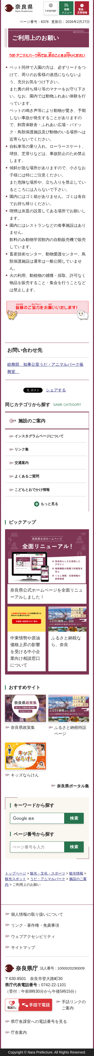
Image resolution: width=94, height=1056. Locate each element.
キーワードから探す (34, 805)
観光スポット (15, 879)
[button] (51, 8)
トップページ (15, 873)
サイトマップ (23, 947)
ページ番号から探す (34, 834)
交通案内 (22, 463)
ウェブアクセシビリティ (33, 936)
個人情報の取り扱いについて (37, 914)
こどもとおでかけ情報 (32, 490)
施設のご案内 (31, 420)
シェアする (56, 390)
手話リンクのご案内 (74, 1005)
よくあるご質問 (27, 476)
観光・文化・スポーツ (47, 873)
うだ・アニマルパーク (47, 879)
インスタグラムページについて (39, 436)
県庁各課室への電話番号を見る (39, 1021)
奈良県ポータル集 (73, 786)
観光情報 (76, 873)
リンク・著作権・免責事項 (35, 925)
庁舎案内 (19, 1032)
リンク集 (22, 449)
